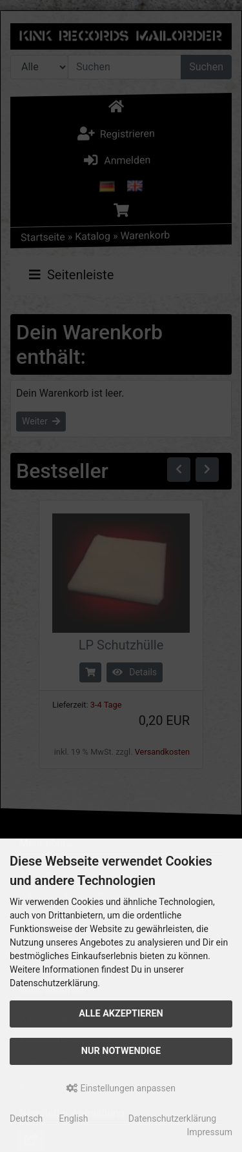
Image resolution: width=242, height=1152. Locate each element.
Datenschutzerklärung (172, 1118)
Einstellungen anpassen (121, 1088)
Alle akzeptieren (121, 1013)
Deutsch (26, 1118)
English (73, 1118)
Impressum (209, 1132)
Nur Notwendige (121, 1051)
